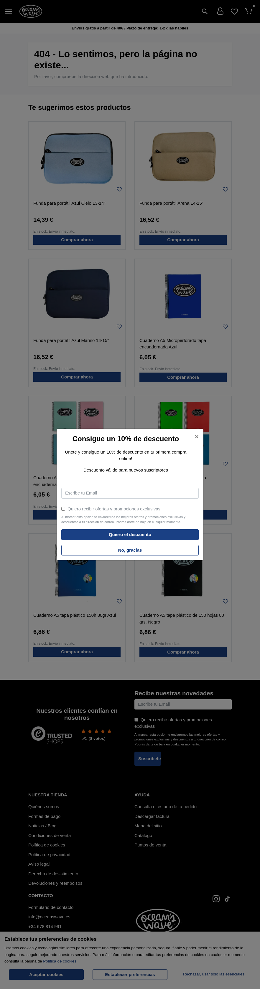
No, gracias (130, 550)
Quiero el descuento (130, 534)
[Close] (196, 437)
